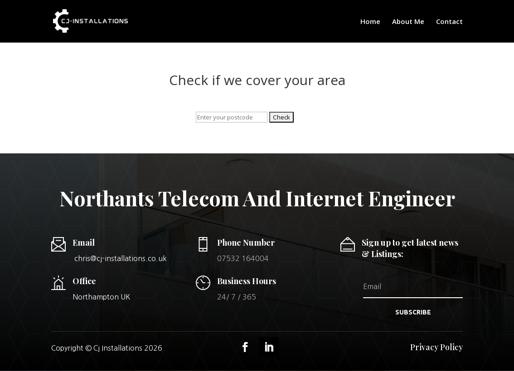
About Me (408, 22)
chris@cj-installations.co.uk (120, 258)
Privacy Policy (436, 347)
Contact (449, 22)
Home (370, 22)
